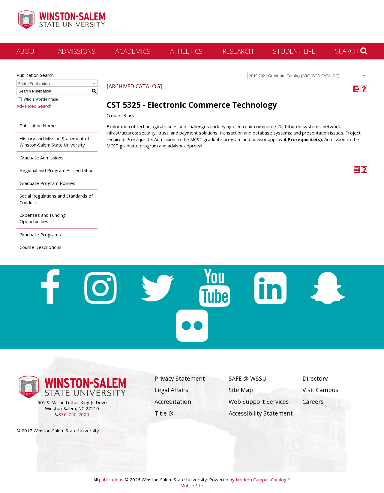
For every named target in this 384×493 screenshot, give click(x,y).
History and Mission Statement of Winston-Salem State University (54, 141)
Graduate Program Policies (47, 183)
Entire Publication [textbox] (34, 83)
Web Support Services (259, 402)
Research (238, 51)
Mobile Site (191, 485)
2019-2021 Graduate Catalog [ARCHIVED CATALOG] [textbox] (294, 75)
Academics (132, 51)
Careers (313, 402)
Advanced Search (34, 106)
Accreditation (172, 402)
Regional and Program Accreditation (57, 170)
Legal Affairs (171, 390)
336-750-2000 (72, 414)
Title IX (163, 413)
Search (351, 50)
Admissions (76, 51)
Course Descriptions (41, 247)
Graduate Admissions (42, 158)
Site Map (241, 390)
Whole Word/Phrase (41, 99)
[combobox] (307, 75)
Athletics (186, 51)
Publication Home (38, 125)
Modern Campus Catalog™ (263, 479)
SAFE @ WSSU (247, 378)
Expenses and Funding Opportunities (43, 218)
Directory (315, 378)
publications (111, 479)
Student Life (294, 51)
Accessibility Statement (261, 413)
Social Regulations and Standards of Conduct (56, 199)
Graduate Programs (40, 234)
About (27, 51)
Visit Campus (320, 390)
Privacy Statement (179, 378)
